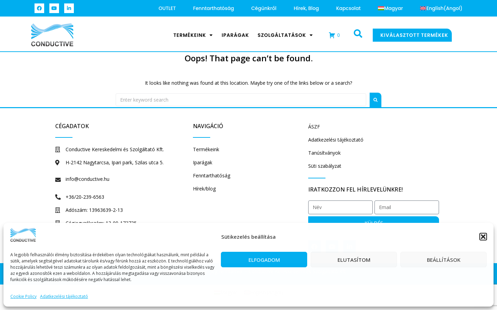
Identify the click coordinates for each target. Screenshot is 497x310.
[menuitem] (390, 8)
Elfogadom (264, 259)
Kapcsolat (348, 8)
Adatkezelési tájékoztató (64, 296)
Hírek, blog (306, 8)
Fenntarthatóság (213, 8)
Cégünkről (263, 8)
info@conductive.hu (87, 179)
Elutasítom (354, 259)
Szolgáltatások (285, 35)
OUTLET (167, 8)
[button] (483, 236)
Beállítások (443, 259)
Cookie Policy (23, 296)
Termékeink (193, 35)
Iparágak (235, 35)
